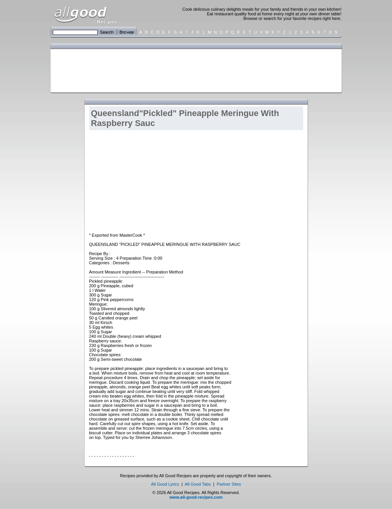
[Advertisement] (194, 70)
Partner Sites (229, 484)
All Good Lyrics (165, 484)
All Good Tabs (198, 484)
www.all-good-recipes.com (196, 497)
